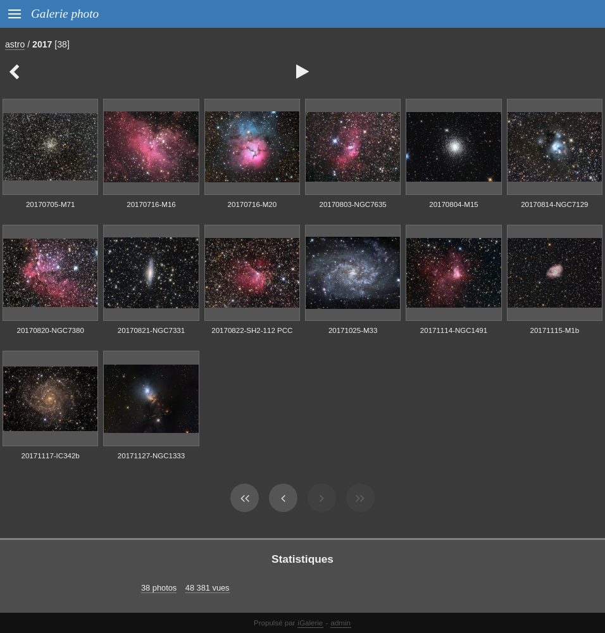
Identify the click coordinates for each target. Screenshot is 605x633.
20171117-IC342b (51, 456)
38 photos (159, 587)
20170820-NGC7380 (50, 330)
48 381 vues (207, 587)
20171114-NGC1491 (453, 330)
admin (341, 623)
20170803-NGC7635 (353, 204)
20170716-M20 (252, 204)
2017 (42, 44)
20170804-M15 (453, 204)
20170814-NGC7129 (554, 204)
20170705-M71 (50, 204)
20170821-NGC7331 (151, 330)
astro (15, 44)
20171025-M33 (352, 330)
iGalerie (310, 623)
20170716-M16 (151, 204)
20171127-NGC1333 (151, 456)
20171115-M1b (554, 330)
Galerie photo (65, 13)
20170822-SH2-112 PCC (251, 330)
